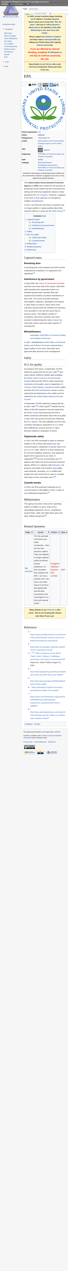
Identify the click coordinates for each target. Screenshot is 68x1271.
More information (16, 4)
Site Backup (8, 52)
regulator (46, 150)
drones (47, 510)
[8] (46, 515)
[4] (34, 458)
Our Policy (8, 41)
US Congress (42, 195)
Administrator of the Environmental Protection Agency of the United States (51, 143)
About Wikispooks (10, 38)
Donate (7, 54)
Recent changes (10, 36)
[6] (55, 477)
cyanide (27, 490)
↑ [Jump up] (30, 631)
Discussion (33, 9)
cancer (56, 320)
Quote (40, 532)
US (39, 132)
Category (29, 724)
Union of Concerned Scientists (51, 283)
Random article (9, 49)
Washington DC (44, 138)
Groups (37, 724)
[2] (34, 273)
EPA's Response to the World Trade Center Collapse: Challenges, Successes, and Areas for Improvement (46, 656)
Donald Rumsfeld (52, 387)
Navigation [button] (9, 29)
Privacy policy (28, 742)
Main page (8, 33)
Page (25, 9)
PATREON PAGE (9, 24)
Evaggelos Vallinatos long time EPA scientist (55, 569)
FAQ (5, 57)
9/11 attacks (32, 422)
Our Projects (8, 44)
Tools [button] (7, 62)
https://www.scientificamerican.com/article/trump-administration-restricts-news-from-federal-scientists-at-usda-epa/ (48, 637)
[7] (48, 492)
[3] (58, 371)
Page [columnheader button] (27, 532)
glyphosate (51, 444)
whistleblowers (37, 201)
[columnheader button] (41, 532)
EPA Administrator (42, 390)
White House (57, 211)
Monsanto (56, 465)
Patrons (48, 64)
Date (63, 532)
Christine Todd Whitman (34, 387)
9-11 (57, 425)
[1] (64, 210)
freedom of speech (53, 37)
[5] (36, 458)
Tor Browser (53, 52)
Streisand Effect (51, 39)
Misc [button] (6, 66)
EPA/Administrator (45, 162)
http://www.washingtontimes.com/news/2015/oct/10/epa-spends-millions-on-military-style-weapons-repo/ (48, 715)
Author (54, 532)
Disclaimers (52, 742)
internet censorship (45, 45)
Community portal (10, 46)
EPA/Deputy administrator (48, 165)
